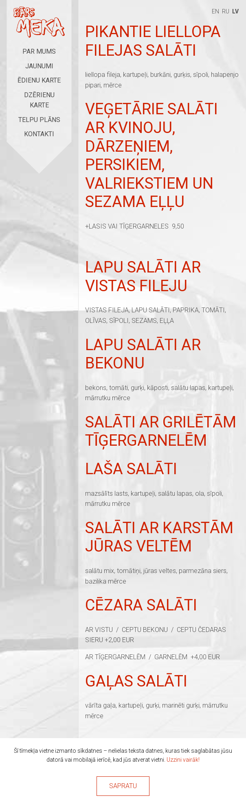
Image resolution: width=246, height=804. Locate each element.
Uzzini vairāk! (183, 759)
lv (235, 11)
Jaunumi (39, 66)
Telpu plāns (39, 120)
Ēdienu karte (39, 80)
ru (225, 11)
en (215, 11)
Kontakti (39, 134)
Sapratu (123, 786)
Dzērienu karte (39, 100)
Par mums (39, 51)
